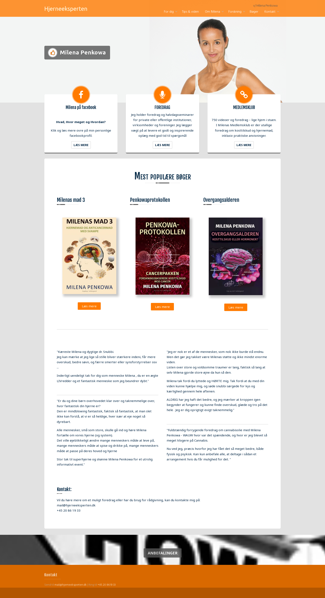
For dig (169, 12)
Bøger (254, 12)
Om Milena (212, 12)
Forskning (234, 12)
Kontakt (269, 12)
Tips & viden (190, 12)
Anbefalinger (162, 558)
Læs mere (81, 145)
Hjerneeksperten (65, 8)
